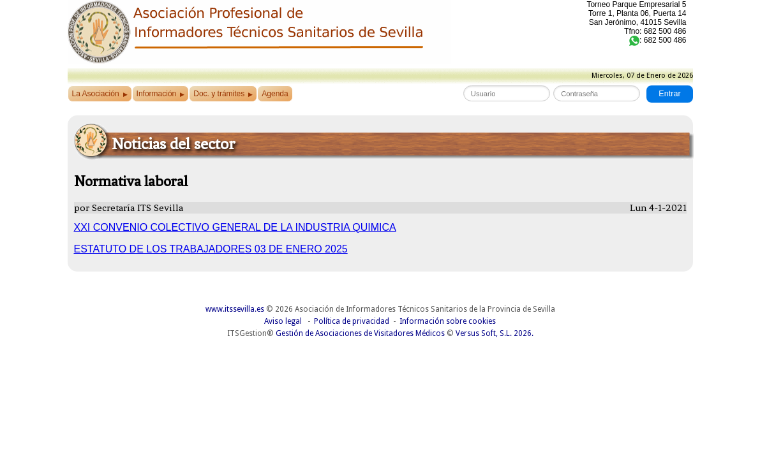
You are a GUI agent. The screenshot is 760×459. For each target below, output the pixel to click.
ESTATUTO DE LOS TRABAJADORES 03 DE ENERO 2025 (211, 249)
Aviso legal (283, 321)
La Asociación (100, 93)
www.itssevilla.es (234, 309)
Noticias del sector (173, 144)
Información (161, 93)
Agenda (275, 93)
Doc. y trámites (223, 93)
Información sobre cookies (447, 321)
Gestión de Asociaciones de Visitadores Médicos (360, 333)
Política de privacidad (351, 321)
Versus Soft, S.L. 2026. (494, 333)
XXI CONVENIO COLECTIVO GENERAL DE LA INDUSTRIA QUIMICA (235, 227)
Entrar (669, 93)
